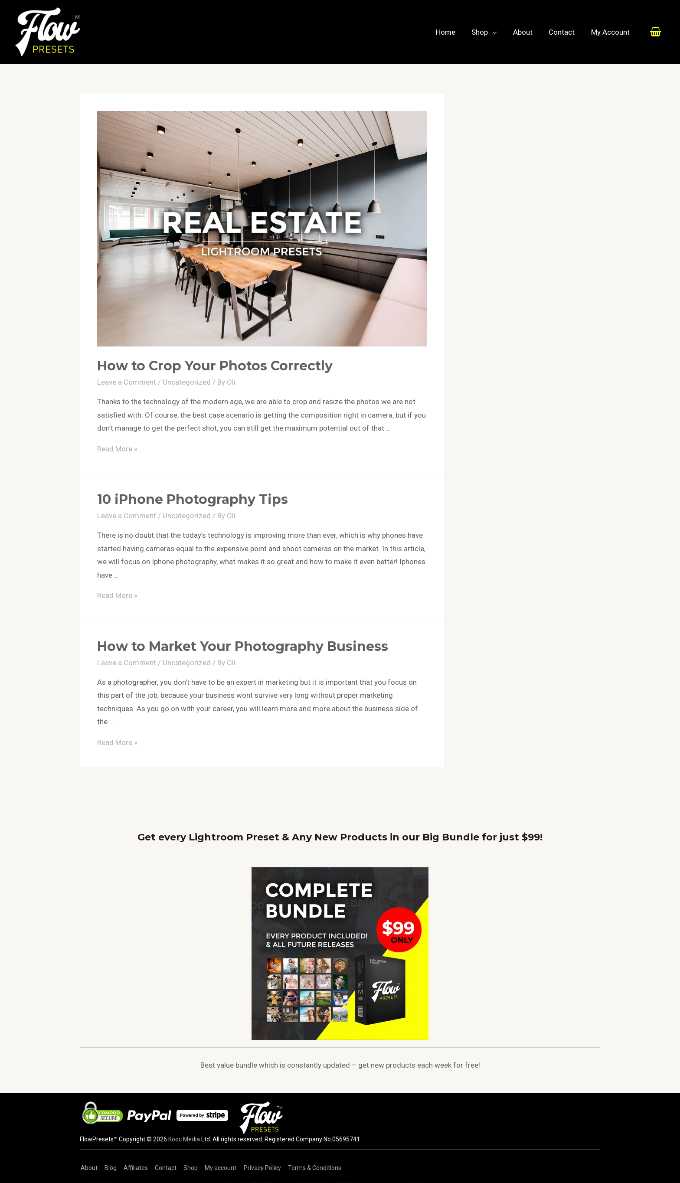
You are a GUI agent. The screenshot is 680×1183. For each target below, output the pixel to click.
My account (215, 1167)
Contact (564, 32)
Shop (485, 32)
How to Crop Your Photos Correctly (215, 366)
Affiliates (133, 1167)
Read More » (117, 448)
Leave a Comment (126, 382)
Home (452, 32)
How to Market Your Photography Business (242, 646)
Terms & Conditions (307, 1167)
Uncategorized (187, 382)
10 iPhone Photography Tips (192, 499)
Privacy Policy (256, 1167)
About (526, 32)
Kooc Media (184, 1139)
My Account (611, 32)
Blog (109, 1167)
